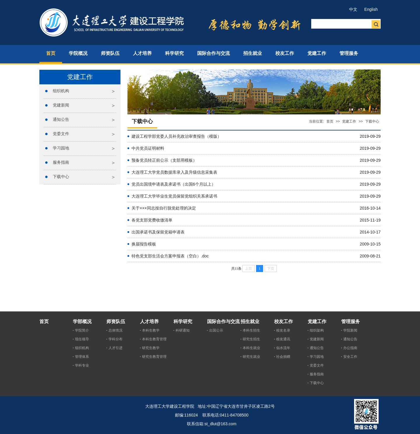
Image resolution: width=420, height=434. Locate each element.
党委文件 (61, 133)
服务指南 (61, 162)
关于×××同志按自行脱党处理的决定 (164, 208)
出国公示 (216, 330)
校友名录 (283, 330)
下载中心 (61, 176)
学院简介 (82, 330)
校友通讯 (283, 339)
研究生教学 (151, 348)
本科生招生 (251, 330)
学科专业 (82, 365)
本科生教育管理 (154, 339)
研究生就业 (251, 357)
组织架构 (317, 330)
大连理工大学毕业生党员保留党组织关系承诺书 (174, 196)
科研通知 (183, 330)
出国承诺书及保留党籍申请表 (158, 232)
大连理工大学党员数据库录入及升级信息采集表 (174, 172)
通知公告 (61, 119)
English (371, 9)
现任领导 (82, 339)
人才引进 (115, 348)
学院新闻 (350, 330)
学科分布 (115, 339)
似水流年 (283, 348)
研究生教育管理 (154, 357)
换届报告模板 (144, 244)
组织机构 (61, 90)
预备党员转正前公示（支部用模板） (164, 160)
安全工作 (350, 357)
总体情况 (115, 330)
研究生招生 (251, 339)
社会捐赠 (283, 357)
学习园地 (61, 148)
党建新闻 (61, 105)
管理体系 (82, 357)
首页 (329, 121)
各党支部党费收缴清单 (152, 220)
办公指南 (350, 348)
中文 (353, 9)
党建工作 (349, 121)
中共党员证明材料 (148, 148)
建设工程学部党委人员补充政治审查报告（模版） (176, 136)
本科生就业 (251, 348)
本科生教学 (151, 330)
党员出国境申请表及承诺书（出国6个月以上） (174, 184)
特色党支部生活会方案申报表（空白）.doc (170, 256)
